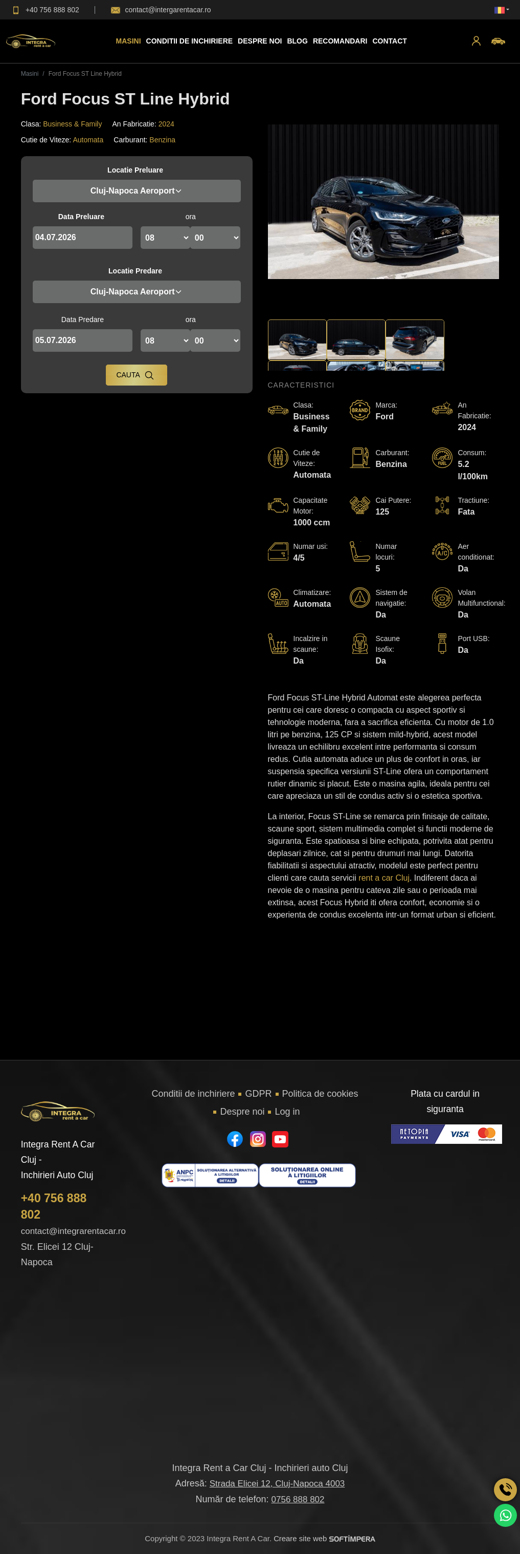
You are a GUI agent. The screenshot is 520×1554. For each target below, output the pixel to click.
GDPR (258, 1094)
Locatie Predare (135, 271)
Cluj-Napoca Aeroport (137, 190)
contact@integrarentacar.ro (73, 1231)
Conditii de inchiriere (189, 41)
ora (191, 216)
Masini (128, 41)
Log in (287, 1111)
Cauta (135, 375)
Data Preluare (81, 216)
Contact (389, 41)
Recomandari (340, 41)
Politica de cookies (320, 1094)
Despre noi (242, 1111)
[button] (476, 41)
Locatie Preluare (135, 170)
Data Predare (82, 319)
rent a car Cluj (384, 878)
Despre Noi (260, 41)
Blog (297, 41)
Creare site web (324, 1538)
